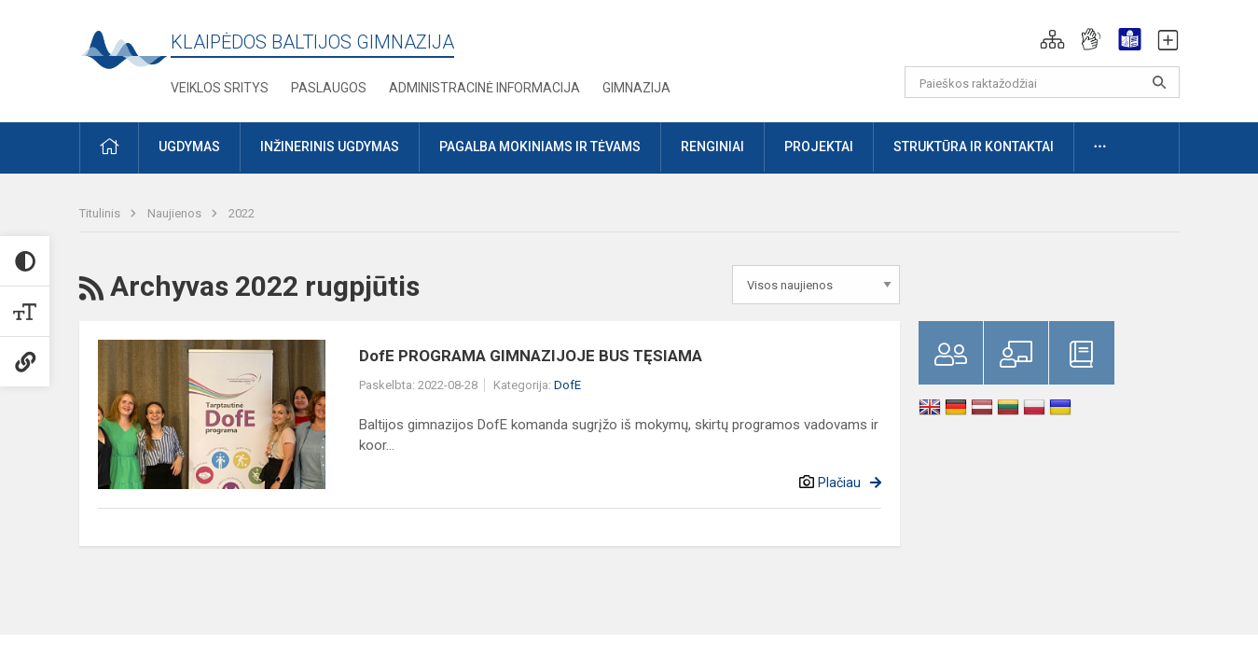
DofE (567, 385)
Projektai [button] (818, 146)
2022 (241, 213)
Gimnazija (636, 87)
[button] (1052, 39)
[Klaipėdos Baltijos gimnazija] (125, 55)
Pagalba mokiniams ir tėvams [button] (540, 146)
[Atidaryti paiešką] (1159, 82)
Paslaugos (328, 87)
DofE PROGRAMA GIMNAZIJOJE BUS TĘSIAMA (530, 355)
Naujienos (175, 213)
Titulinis (101, 213)
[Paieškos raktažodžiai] (1042, 82)
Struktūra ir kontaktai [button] (973, 146)
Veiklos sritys (220, 87)
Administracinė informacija (484, 87)
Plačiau (839, 482)
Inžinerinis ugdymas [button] (329, 146)
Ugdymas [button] (189, 146)
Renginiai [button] (712, 146)
